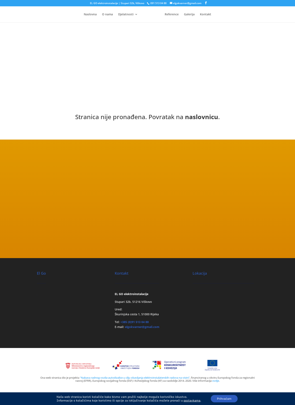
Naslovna (90, 14)
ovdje (215, 381)
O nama (107, 14)
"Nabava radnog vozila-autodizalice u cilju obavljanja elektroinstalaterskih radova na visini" (135, 377)
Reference (172, 14)
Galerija (189, 14)
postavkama (192, 400)
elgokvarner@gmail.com (142, 327)
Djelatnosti (126, 14)
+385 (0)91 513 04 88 (134, 322)
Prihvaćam (224, 398)
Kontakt (205, 14)
